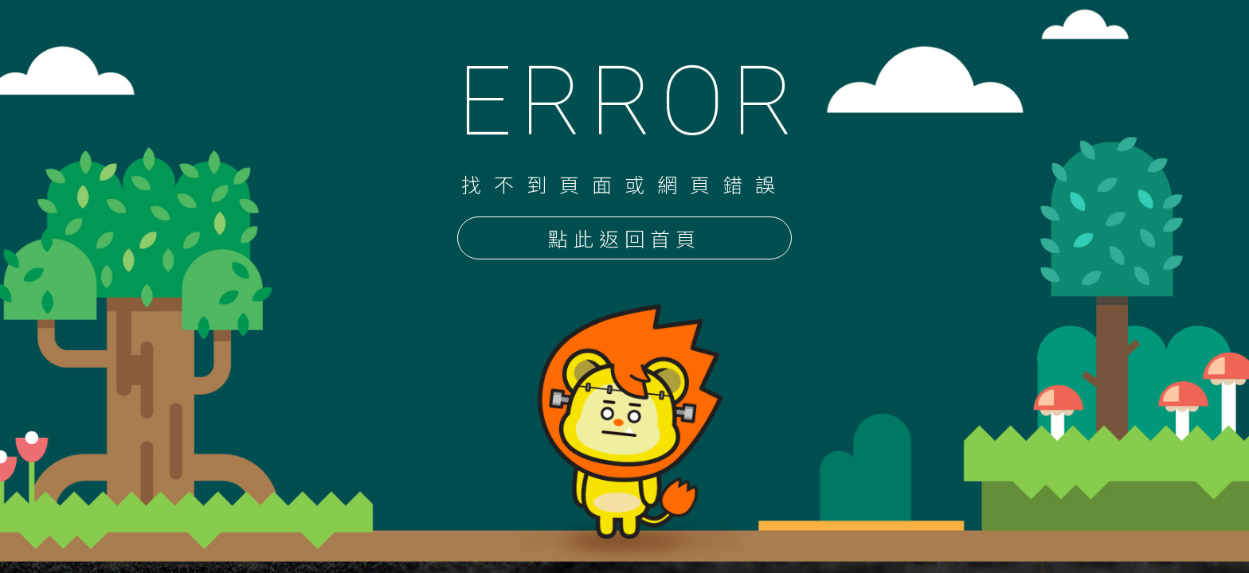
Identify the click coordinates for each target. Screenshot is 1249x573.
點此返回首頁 (624, 239)
